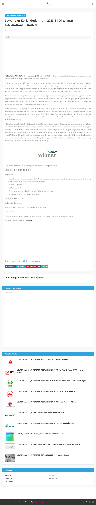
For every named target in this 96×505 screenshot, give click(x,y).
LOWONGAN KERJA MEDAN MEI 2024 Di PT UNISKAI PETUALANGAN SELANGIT (48, 444)
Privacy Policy (9, 481)
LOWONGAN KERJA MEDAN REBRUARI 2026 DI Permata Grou (41, 412)
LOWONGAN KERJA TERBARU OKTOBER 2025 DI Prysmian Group (43, 455)
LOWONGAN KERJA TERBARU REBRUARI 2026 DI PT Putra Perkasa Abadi (46, 402)
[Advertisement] (48, 56)
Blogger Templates (40, 502)
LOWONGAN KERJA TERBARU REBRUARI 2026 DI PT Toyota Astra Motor (46, 391)
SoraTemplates (16, 502)
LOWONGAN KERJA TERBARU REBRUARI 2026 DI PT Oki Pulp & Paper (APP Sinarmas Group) (51, 371)
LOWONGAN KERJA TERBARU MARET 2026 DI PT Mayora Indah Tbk (44, 359)
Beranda (8, 475)
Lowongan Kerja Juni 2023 (16, 261)
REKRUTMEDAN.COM (14, 76)
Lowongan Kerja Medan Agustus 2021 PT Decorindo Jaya (41, 434)
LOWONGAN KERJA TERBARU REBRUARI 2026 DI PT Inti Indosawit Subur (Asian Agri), (51, 380)
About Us (52, 475)
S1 (27, 261)
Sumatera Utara (34, 261)
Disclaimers (53, 478)
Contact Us (8, 478)
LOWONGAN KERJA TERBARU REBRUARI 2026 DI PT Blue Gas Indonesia (45, 423)
